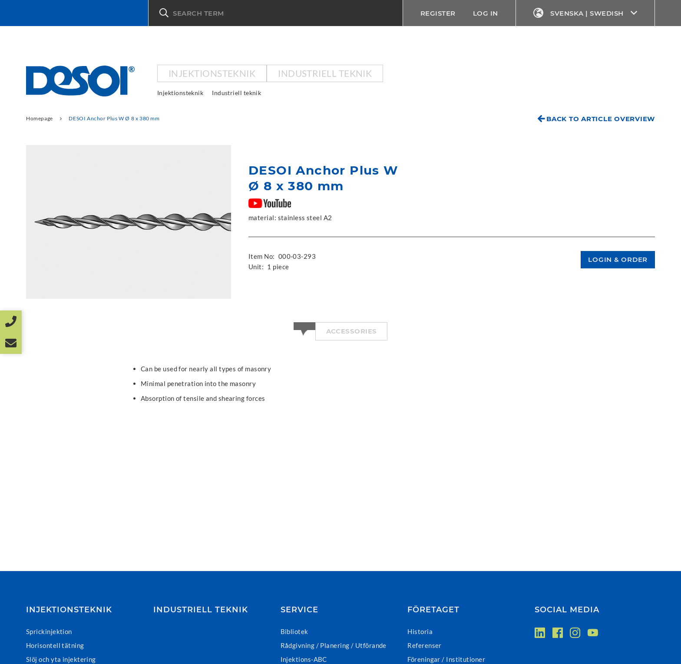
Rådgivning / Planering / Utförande (334, 645)
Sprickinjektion (49, 631)
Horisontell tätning (55, 645)
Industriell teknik (325, 73)
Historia (420, 631)
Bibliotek (294, 631)
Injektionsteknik (212, 73)
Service (299, 610)
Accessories (351, 331)
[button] (276, 13)
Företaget (433, 610)
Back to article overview (600, 119)
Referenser (424, 645)
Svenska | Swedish (585, 13)
